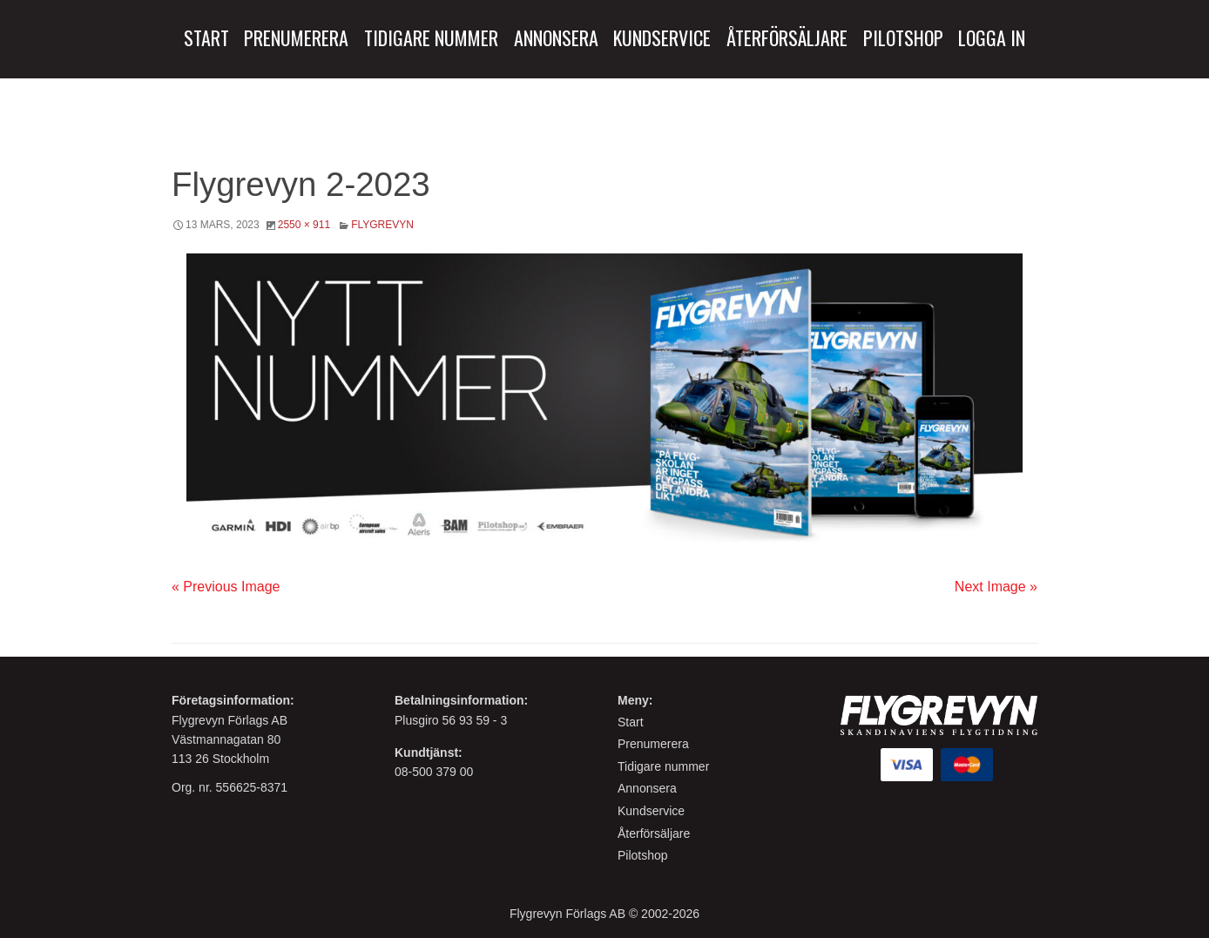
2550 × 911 (304, 225)
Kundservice (662, 37)
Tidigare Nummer (431, 37)
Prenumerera (296, 37)
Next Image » (996, 586)
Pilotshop (903, 37)
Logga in (991, 37)
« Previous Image (226, 586)
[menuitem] (206, 38)
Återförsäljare (787, 37)
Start (206, 37)
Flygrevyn (382, 225)
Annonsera (556, 37)
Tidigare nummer (663, 766)
